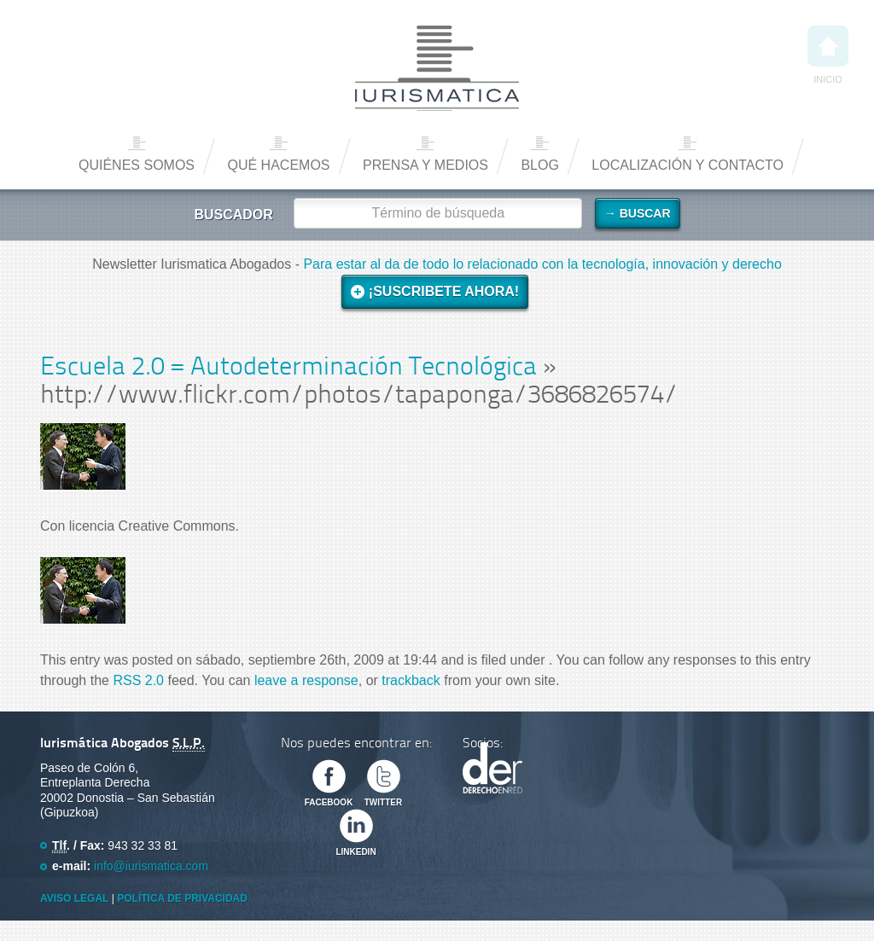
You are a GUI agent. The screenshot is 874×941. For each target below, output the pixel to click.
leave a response (306, 680)
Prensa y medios (425, 165)
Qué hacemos (278, 165)
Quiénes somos (137, 165)
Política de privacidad (182, 898)
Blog (539, 165)
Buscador (233, 214)
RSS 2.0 (138, 680)
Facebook (329, 802)
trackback (411, 680)
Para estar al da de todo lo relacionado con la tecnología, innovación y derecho (542, 264)
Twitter (383, 802)
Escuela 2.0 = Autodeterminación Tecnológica (288, 368)
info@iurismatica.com (151, 866)
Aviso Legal (74, 898)
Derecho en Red (492, 767)
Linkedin (355, 852)
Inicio (827, 55)
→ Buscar (637, 213)
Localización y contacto (687, 165)
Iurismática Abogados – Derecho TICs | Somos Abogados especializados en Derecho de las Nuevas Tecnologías (437, 68)
